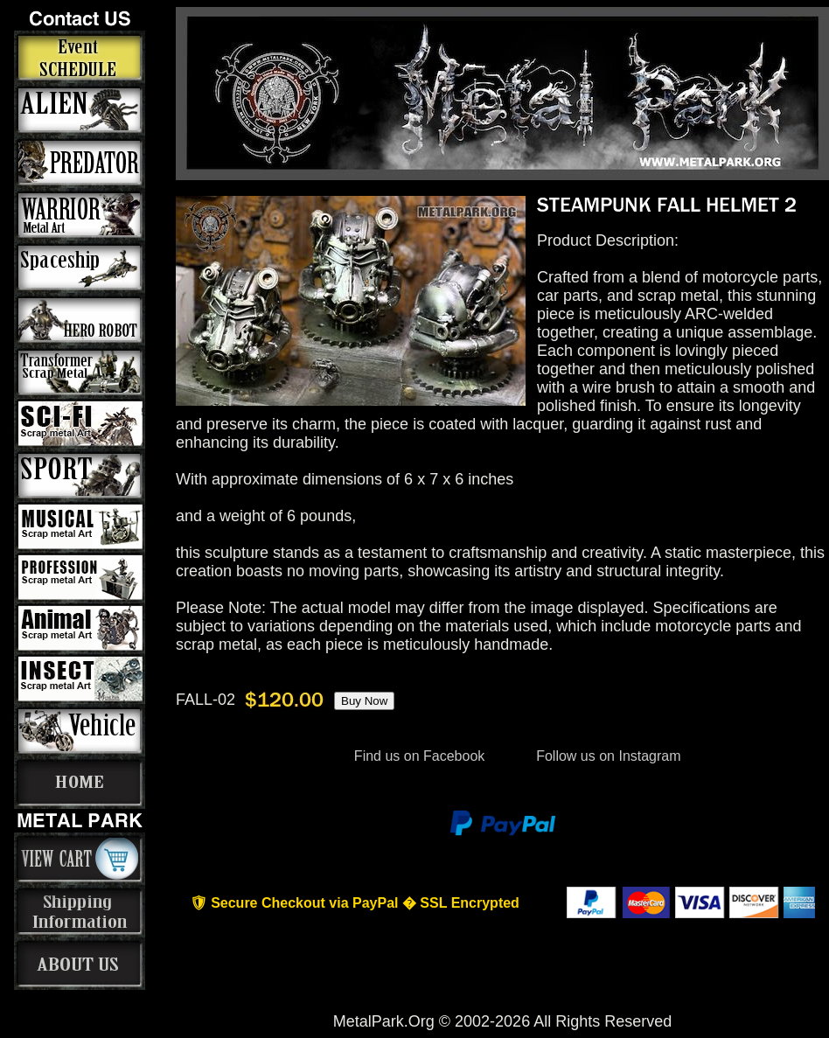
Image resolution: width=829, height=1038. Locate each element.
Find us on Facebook (419, 756)
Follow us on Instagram (607, 756)
